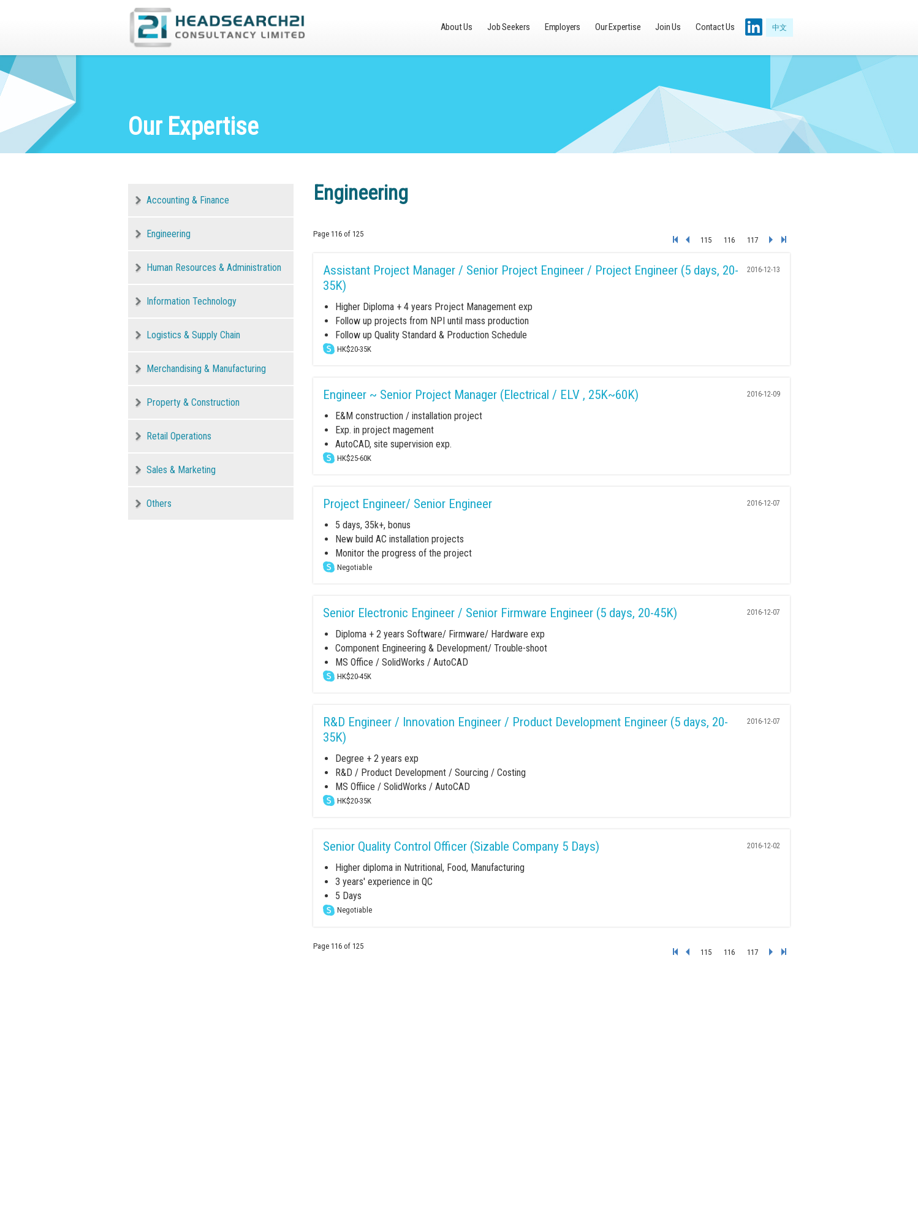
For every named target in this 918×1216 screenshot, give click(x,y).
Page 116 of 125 (338, 233)
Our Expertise (617, 26)
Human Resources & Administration (213, 267)
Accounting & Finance (187, 200)
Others (159, 503)
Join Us (668, 26)
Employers (562, 26)
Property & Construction (193, 402)
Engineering (168, 234)
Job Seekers (508, 26)
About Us (456, 26)
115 (705, 240)
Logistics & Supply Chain (193, 335)
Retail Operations (178, 436)
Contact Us (715, 26)
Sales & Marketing (181, 470)
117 (752, 240)
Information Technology (191, 301)
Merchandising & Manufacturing (206, 368)
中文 (779, 27)
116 (729, 240)
